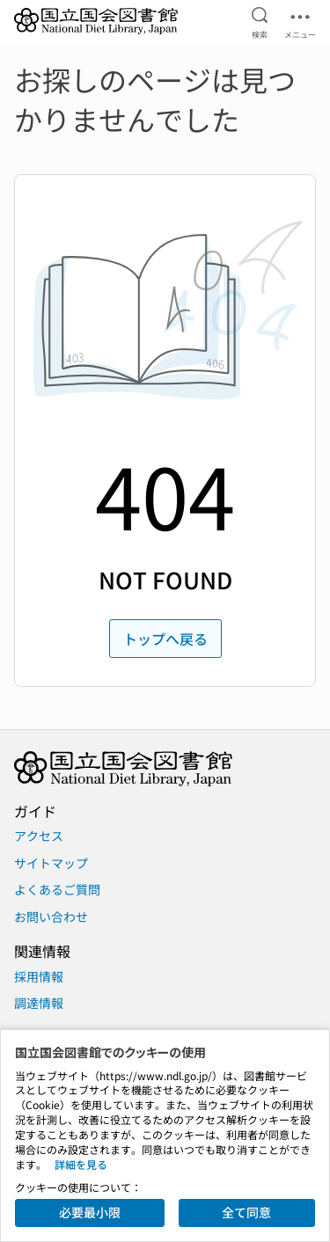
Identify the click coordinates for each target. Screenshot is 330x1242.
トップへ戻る (165, 638)
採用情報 (38, 976)
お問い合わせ (51, 916)
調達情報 (38, 1003)
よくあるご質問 (57, 889)
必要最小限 (90, 1212)
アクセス (38, 835)
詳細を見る (81, 1164)
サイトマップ (51, 863)
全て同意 (246, 1212)
